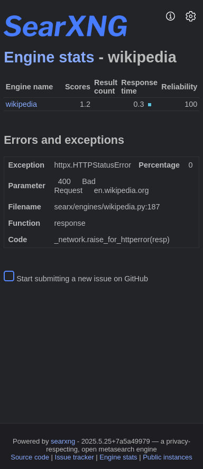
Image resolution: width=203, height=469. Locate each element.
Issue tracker (74, 457)
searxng (63, 441)
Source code (30, 457)
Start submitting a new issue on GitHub (82, 278)
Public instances (167, 457)
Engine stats (49, 57)
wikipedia (21, 104)
